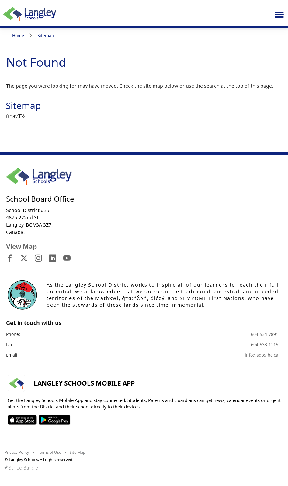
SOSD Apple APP (22, 420)
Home (18, 35)
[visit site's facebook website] (9, 258)
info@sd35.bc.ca (261, 355)
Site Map (77, 452)
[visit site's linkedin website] (52, 258)
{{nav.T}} (15, 116)
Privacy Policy (17, 452)
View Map (21, 246)
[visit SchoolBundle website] (142, 467)
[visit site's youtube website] (67, 258)
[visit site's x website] (24, 258)
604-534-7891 (264, 334)
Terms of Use (49, 452)
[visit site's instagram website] (38, 258)
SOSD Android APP (54, 420)
